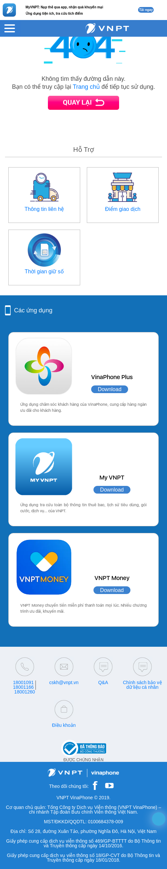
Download (109, 389)
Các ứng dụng (33, 310)
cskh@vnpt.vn (64, 682)
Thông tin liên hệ (44, 209)
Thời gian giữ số (44, 271)
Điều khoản (64, 725)
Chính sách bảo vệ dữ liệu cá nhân (142, 685)
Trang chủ (86, 86)
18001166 (23, 687)
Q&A (103, 682)
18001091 (23, 682)
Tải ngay (146, 10)
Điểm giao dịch (122, 209)
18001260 (24, 691)
